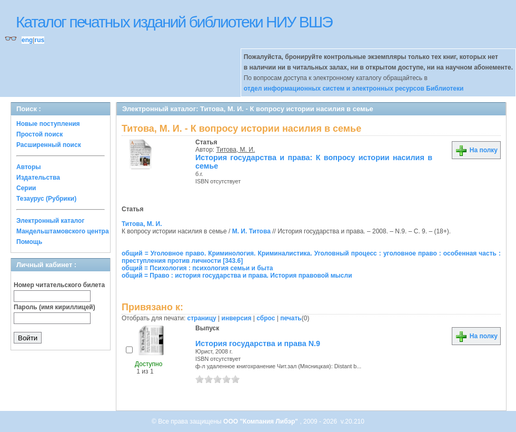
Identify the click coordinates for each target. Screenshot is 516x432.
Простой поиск (39, 134)
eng (27, 40)
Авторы (28, 167)
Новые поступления (48, 123)
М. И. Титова (251, 231)
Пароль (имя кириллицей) (54, 307)
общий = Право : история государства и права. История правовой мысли (237, 275)
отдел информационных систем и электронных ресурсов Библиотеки (354, 88)
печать (291, 318)
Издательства (38, 177)
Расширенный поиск (48, 145)
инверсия (237, 318)
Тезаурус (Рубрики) (46, 198)
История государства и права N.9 (257, 343)
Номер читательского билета (59, 285)
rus (39, 40)
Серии (26, 188)
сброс (265, 318)
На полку (476, 150)
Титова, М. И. (235, 149)
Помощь (29, 242)
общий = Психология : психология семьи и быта (197, 268)
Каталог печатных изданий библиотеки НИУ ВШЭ (174, 22)
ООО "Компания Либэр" (261, 421)
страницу (201, 318)
